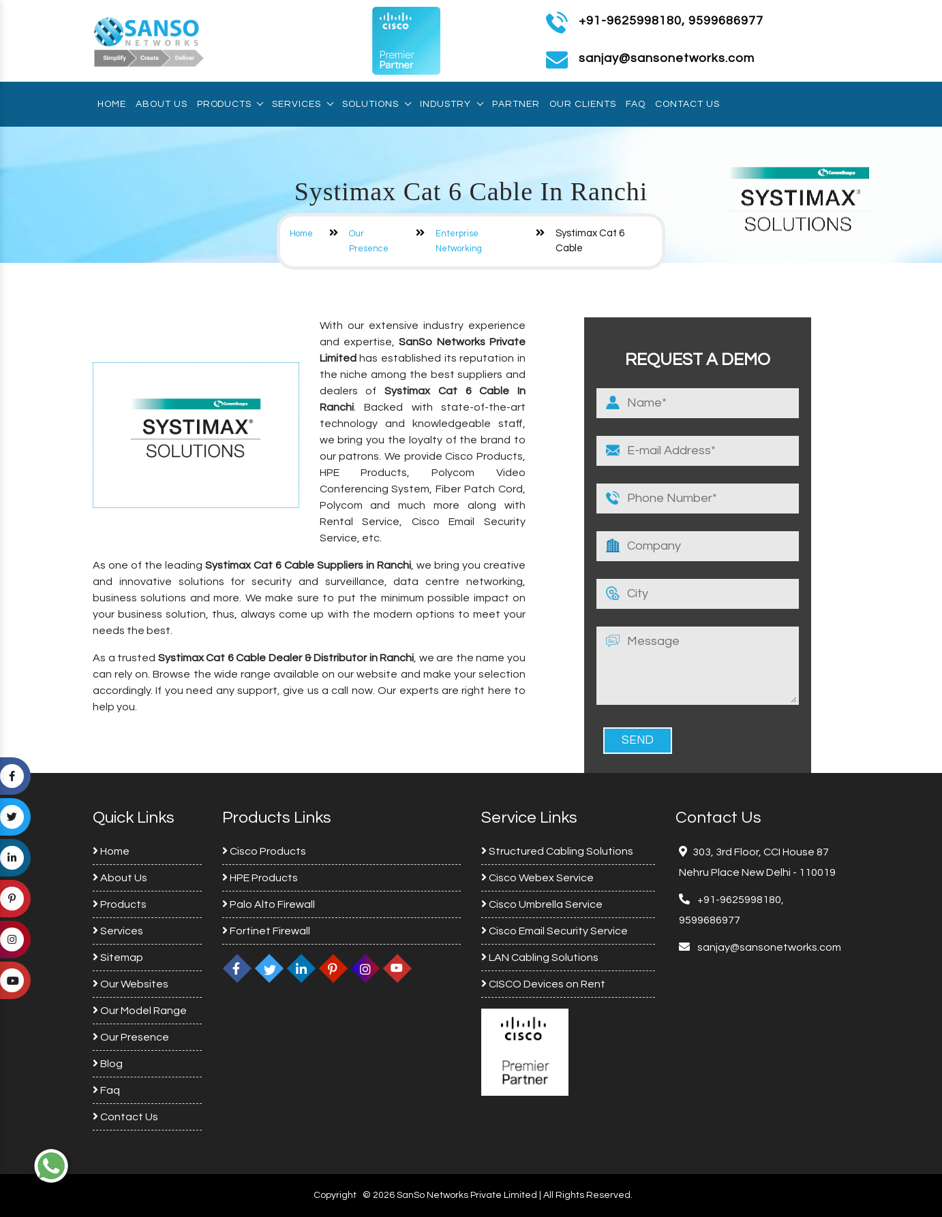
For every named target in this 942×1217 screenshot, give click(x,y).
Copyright (335, 1195)
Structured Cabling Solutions (557, 851)
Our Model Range (140, 1010)
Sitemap (118, 957)
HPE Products (260, 877)
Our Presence (131, 1037)
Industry (451, 104)
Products (229, 104)
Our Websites (130, 984)
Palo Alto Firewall (268, 904)
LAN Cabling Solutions (539, 957)
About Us (161, 104)
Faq (635, 104)
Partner (516, 104)
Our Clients (582, 104)
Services (302, 104)
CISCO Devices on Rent (543, 984)
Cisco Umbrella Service (542, 904)
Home (111, 104)
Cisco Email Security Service (554, 931)
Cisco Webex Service (537, 877)
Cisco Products (264, 851)
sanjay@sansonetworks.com (768, 947)
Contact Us (687, 104)
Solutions (376, 104)
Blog (108, 1063)
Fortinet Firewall (266, 931)
